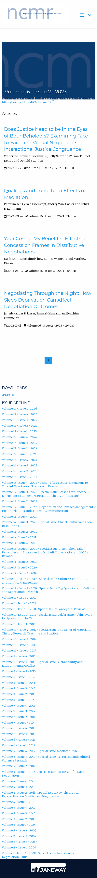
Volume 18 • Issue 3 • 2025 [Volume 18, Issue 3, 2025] (19, 420)
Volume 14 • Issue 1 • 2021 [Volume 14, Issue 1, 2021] (19, 537)
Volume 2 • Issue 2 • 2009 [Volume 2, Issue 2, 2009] (19, 842)
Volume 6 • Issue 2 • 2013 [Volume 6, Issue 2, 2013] (18, 739)
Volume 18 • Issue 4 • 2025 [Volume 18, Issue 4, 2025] (19, 414)
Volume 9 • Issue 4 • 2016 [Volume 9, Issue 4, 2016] (18, 656)
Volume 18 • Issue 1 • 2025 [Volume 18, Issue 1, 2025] (19, 431)
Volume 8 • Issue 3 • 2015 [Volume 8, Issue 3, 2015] (18, 688)
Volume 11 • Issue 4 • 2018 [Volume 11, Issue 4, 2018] (19, 603)
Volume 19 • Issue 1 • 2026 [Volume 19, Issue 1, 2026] (19, 408)
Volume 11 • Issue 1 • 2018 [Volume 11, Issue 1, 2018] (18, 624)
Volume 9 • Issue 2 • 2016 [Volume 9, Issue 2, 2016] (19, 671)
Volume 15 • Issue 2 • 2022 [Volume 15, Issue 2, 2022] (19, 501)
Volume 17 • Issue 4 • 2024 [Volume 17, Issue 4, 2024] (19, 437)
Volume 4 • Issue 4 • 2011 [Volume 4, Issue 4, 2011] (18, 781)
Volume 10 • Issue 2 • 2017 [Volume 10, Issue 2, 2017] (19, 645)
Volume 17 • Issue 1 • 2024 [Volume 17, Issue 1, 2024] (19, 454)
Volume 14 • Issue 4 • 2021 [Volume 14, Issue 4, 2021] (19, 516)
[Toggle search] (89, 14)
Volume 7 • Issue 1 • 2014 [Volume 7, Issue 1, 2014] (18, 722)
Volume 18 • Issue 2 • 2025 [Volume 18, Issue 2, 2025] (19, 425)
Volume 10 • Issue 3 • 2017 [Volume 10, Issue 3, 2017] (19, 639)
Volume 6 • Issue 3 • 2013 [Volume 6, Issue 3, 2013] (18, 734)
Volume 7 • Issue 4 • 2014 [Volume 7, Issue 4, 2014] (18, 705)
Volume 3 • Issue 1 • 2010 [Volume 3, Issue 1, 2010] (18, 824)
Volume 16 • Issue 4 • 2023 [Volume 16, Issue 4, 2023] (19, 460)
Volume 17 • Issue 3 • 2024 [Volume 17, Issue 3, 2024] (19, 443)
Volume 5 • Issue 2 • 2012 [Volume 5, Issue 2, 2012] (19, 766)
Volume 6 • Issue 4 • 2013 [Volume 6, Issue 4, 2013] (18, 728)
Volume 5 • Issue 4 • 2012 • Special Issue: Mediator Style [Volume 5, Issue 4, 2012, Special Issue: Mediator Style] (40, 751)
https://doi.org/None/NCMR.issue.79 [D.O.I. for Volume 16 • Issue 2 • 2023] (28, 102)
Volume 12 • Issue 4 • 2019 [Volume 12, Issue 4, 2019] (19, 573)
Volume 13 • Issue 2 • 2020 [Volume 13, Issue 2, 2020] (19, 562)
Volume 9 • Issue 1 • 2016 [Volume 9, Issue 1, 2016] (18, 677)
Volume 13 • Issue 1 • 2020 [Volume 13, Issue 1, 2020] (19, 567)
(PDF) (9, 394)
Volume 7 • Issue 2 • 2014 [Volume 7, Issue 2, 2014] (18, 717)
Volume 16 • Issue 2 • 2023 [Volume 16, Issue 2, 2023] (19, 471)
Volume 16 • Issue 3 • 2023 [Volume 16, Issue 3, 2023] (19, 465)
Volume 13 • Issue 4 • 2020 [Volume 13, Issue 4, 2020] (19, 543)
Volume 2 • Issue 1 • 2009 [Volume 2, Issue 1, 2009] (19, 847)
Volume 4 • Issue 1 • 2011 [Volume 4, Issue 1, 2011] (18, 802)
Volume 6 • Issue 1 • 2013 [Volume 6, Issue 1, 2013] (18, 745)
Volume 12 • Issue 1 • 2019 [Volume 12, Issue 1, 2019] (19, 597)
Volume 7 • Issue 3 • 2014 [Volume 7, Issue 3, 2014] (18, 711)
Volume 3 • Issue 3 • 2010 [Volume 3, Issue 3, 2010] (18, 813)
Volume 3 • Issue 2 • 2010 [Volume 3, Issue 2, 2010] (18, 819)
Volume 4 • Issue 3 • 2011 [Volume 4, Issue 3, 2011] (18, 787)
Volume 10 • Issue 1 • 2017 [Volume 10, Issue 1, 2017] (19, 650)
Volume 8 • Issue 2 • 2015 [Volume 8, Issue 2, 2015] (18, 694)
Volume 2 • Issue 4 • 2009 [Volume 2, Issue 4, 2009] (19, 830)
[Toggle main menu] (81, 15)
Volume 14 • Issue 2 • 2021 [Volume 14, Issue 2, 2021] (19, 531)
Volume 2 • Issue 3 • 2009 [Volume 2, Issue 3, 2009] (19, 836)
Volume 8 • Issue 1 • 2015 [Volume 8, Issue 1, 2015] (18, 700)
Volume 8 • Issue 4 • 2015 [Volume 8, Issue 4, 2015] (18, 683)
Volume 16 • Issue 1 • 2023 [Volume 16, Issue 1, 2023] (19, 477)
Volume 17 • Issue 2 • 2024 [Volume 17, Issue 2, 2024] (19, 448)
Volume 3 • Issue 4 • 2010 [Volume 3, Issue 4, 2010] (18, 807)
